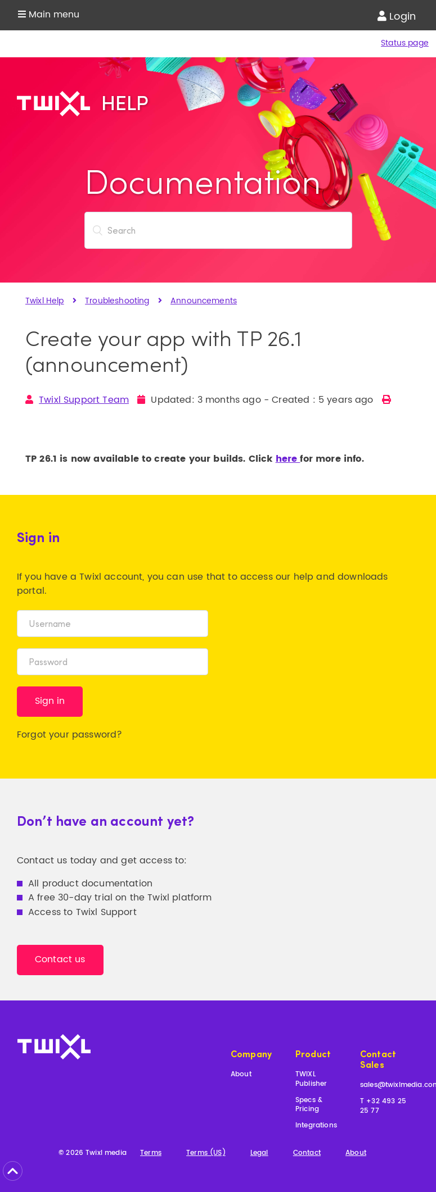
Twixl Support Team (84, 400)
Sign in (50, 701)
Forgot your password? (69, 734)
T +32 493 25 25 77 (383, 1106)
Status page (405, 43)
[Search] (218, 230)
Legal (259, 1153)
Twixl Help (44, 300)
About (241, 1075)
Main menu (48, 14)
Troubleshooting (117, 300)
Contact (307, 1153)
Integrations (316, 1126)
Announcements (203, 300)
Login (396, 16)
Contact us (60, 959)
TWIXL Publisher (311, 1079)
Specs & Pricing (308, 1105)
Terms (150, 1153)
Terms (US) (206, 1153)
